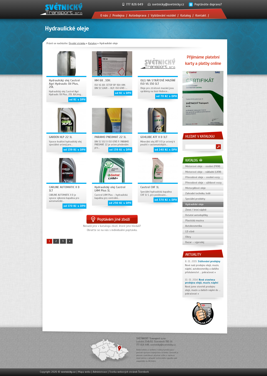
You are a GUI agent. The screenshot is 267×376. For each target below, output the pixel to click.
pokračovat (208, 272)
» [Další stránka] (69, 241)
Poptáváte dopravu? (208, 4)
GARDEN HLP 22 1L (60, 137)
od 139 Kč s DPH (74, 150)
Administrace (100, 371)
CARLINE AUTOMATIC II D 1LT (64, 188)
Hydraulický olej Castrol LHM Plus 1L (110, 188)
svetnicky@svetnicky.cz (168, 4)
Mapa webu (84, 371)
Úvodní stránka (77, 43)
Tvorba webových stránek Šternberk (129, 371)
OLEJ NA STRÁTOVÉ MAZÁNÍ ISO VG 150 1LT (157, 82)
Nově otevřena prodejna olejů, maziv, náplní (201, 281)
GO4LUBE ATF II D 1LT (153, 137)
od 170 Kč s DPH (74, 206)
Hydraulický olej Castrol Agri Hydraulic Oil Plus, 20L (64, 84)
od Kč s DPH (77, 99)
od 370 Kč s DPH (165, 200)
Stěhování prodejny (209, 261)
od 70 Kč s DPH (166, 96)
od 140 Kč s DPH (166, 150)
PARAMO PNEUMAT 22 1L (110, 137)
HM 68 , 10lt (102, 80)
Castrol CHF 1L (149, 187)
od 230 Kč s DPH (120, 203)
